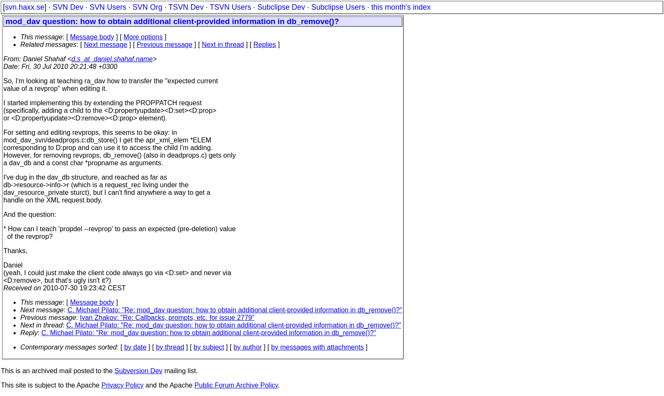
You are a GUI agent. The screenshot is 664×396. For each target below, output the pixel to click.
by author (247, 347)
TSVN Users (230, 7)
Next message (105, 44)
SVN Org (147, 7)
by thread (170, 347)
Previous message (165, 44)
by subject (209, 347)
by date (135, 347)
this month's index (401, 7)
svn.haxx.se (24, 7)
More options (143, 37)
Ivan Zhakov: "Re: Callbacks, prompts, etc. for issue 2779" (167, 317)
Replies (265, 44)
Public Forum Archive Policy (236, 385)
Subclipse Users (338, 7)
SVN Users (107, 7)
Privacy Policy (122, 385)
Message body (92, 37)
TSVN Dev (186, 7)
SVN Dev (68, 7)
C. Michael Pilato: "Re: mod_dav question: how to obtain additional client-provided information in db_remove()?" (234, 310)
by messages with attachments (317, 347)
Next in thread (223, 44)
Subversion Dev (139, 370)
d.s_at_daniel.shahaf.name (112, 59)
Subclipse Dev (281, 7)
